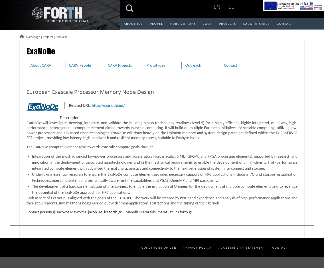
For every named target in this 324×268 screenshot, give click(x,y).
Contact (230, 65)
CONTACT (285, 24)
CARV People (80, 65)
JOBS (207, 24)
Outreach (193, 65)
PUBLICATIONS (183, 24)
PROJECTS (227, 24)
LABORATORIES (256, 24)
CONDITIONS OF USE (158, 247)
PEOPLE (156, 24)
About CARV (40, 65)
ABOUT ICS (133, 24)
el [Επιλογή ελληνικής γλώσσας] (231, 6)
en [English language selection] (217, 6)
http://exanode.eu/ (108, 105)
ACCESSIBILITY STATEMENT (242, 247)
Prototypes (155, 65)
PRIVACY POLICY (197, 247)
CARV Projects (120, 65)
